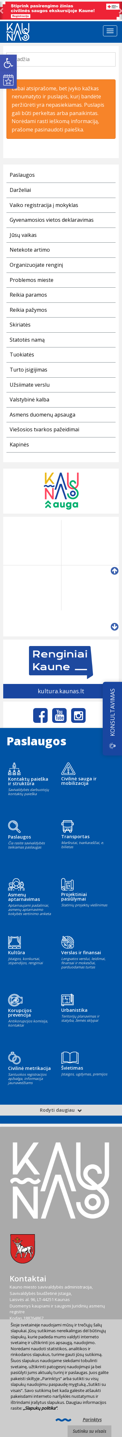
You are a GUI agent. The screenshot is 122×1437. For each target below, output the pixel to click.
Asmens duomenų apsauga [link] (42, 414)
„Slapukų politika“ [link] (40, 1408)
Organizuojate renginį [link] (36, 264)
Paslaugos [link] (22, 174)
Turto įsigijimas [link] (28, 369)
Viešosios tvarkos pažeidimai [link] (44, 429)
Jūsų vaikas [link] (23, 234)
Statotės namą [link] (27, 339)
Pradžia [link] (21, 59)
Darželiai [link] (20, 189)
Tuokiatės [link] (22, 354)
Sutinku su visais (89, 1431)
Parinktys (92, 1419)
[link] (8, 63)
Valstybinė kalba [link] (29, 399)
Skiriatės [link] (20, 324)
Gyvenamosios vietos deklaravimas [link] (52, 219)
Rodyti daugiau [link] (61, 1110)
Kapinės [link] (19, 444)
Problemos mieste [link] (31, 279)
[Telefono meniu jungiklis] (110, 30)
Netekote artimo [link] (30, 249)
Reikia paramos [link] (28, 294)
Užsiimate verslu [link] (30, 384)
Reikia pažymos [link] (28, 309)
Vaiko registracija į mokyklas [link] (44, 205)
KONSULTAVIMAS (112, 712)
